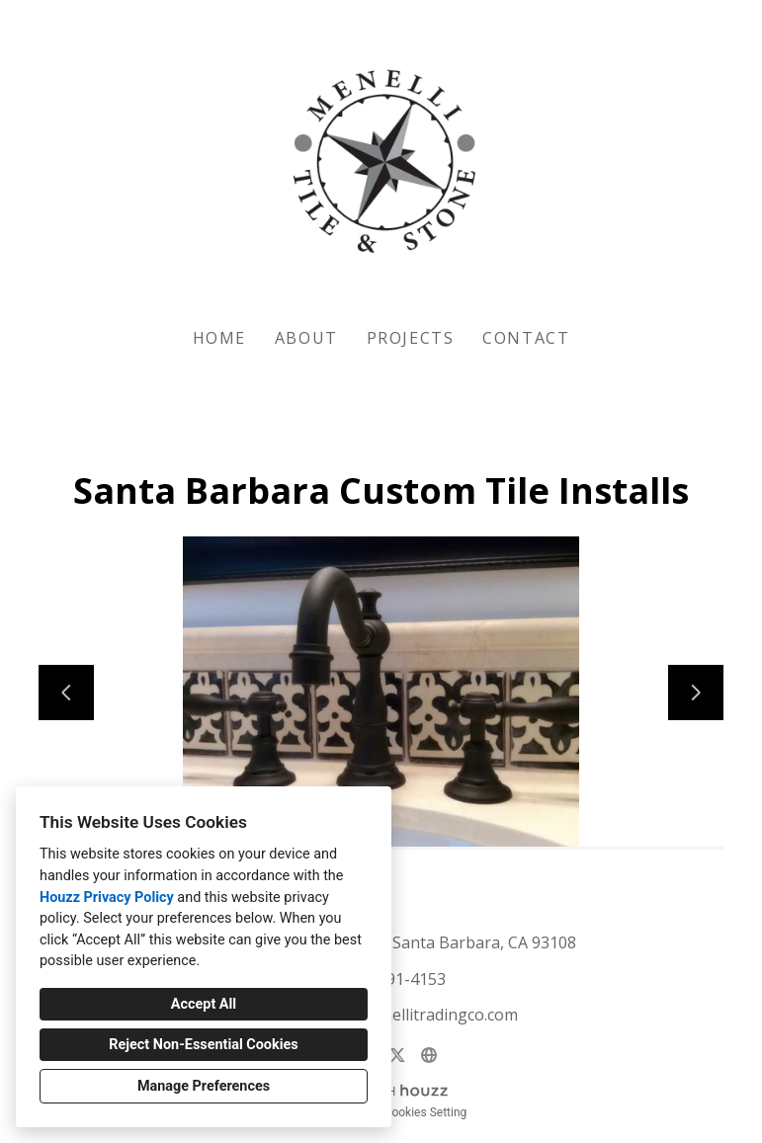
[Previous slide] (66, 692)
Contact (525, 338)
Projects (411, 338)
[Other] (429, 1055)
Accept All (203, 1004)
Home (219, 338)
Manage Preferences (203, 1086)
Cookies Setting (425, 1112)
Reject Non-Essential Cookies (203, 1044)
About (306, 338)
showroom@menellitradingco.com (392, 1014)
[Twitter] (397, 1055)
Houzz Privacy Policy (107, 897)
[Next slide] (695, 692)
